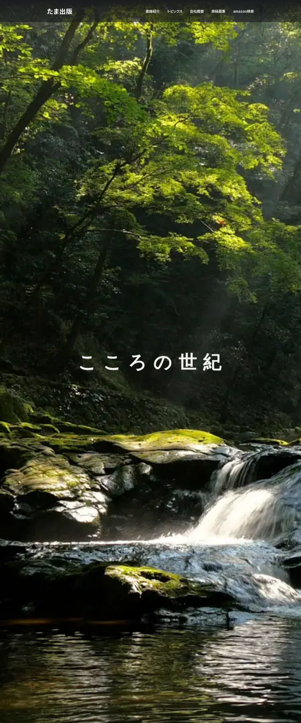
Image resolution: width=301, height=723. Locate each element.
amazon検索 (243, 11)
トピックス (174, 11)
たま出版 (60, 11)
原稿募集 (218, 11)
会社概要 (197, 11)
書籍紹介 (153, 11)
